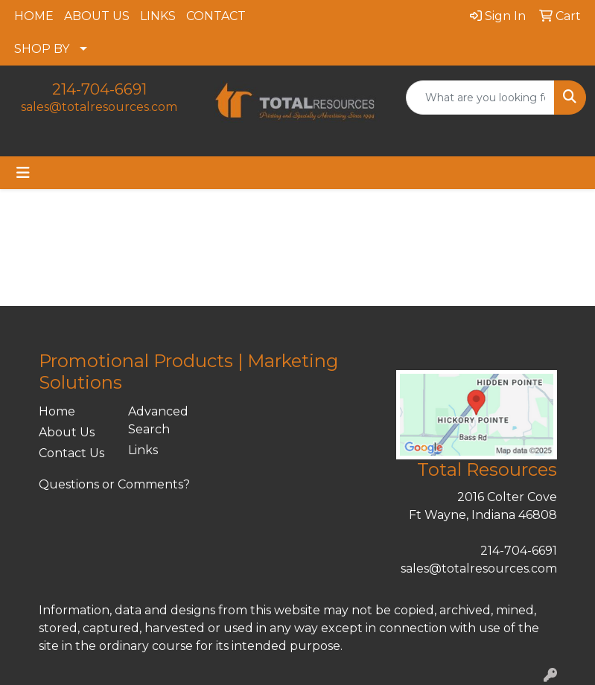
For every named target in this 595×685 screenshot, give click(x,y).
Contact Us (71, 453)
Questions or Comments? (114, 484)
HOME (34, 16)
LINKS (158, 16)
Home (57, 411)
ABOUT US (97, 16)
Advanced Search (158, 420)
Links (143, 450)
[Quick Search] (480, 97)
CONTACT (216, 16)
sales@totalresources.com (99, 107)
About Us (67, 432)
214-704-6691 (99, 89)
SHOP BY (41, 49)
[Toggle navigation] (23, 172)
